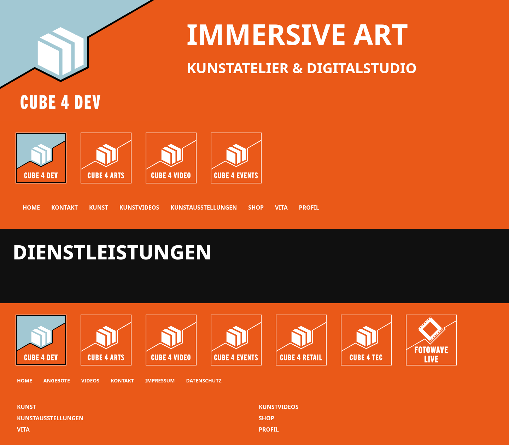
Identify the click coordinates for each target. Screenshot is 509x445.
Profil (269, 429)
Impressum (160, 380)
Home (31, 207)
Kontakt (64, 207)
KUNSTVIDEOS (139, 207)
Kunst (26, 407)
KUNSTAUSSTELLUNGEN (203, 207)
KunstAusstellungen (50, 418)
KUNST (98, 207)
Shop (266, 418)
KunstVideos (279, 407)
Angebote (56, 380)
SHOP (256, 207)
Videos (90, 380)
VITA (281, 207)
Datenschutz (203, 380)
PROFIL (309, 207)
